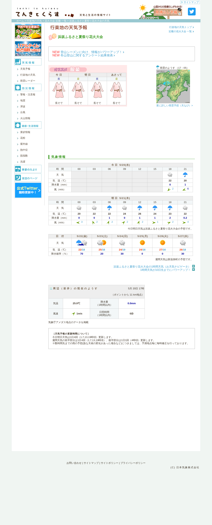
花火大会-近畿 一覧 (55, 20)
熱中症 (24, 149)
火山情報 (25, 118)
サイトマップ (190, 2)
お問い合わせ (74, 462)
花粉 (22, 137)
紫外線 (24, 143)
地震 (22, 100)
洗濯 (22, 161)
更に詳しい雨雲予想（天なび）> (174, 105)
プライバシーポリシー (133, 462)
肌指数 (24, 155)
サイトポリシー (109, 462)
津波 (22, 106)
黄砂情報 (25, 132)
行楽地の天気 (34, 20)
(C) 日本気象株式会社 (185, 467)
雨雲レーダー (27, 80)
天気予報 (25, 68)
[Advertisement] (121, 131)
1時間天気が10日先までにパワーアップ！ (165, 269)
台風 (22, 112)
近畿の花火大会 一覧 (181, 31)
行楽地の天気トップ (181, 27)
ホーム (20, 20)
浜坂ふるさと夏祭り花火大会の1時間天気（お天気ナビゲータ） (152, 266)
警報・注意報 (27, 94)
